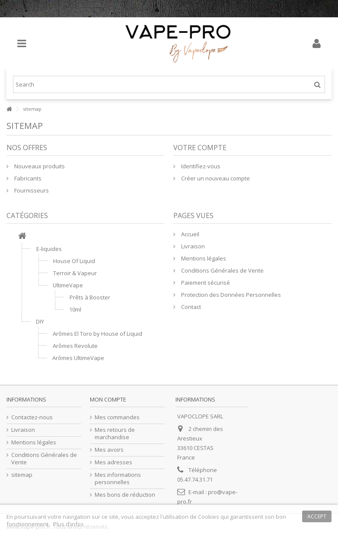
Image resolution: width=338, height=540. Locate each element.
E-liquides (49, 249)
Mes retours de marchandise (115, 433)
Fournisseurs (31, 190)
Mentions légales (203, 258)
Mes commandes (117, 417)
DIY (40, 321)
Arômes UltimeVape (78, 358)
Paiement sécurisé (205, 282)
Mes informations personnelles (118, 478)
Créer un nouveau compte (215, 178)
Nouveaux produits (39, 166)
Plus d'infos (68, 524)
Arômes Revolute (75, 346)
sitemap (21, 475)
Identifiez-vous (200, 166)
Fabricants (27, 178)
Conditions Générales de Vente (222, 270)
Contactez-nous (32, 417)
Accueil (189, 234)
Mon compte (108, 399)
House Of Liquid (74, 261)
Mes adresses (113, 462)
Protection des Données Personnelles (230, 295)
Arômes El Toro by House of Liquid (97, 334)
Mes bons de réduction (125, 494)
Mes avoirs (109, 449)
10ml (75, 309)
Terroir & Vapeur (75, 273)
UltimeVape (68, 285)
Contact (190, 307)
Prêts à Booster (90, 297)
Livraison (192, 246)
